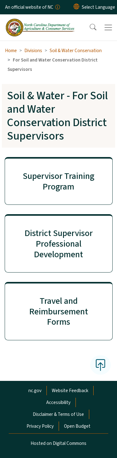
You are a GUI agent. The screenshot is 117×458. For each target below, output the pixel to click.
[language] (98, 7)
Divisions (33, 50)
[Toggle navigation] (108, 27)
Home (11, 50)
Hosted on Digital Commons (58, 443)
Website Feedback (70, 390)
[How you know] (57, 7)
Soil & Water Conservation (76, 50)
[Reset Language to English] (76, 7)
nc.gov (34, 390)
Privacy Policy (40, 426)
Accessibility (58, 402)
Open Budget (77, 426)
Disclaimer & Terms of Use (58, 414)
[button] (88, 27)
